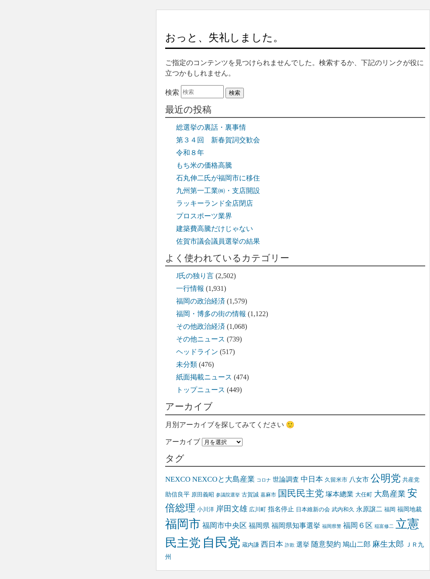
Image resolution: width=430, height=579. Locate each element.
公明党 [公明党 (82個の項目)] (386, 478)
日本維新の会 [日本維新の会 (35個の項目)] (313, 510)
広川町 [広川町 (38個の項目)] (257, 509)
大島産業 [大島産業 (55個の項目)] (390, 493)
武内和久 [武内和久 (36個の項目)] (343, 510)
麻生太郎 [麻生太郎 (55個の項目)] (388, 544)
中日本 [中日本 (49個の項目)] (312, 479)
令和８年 (190, 152)
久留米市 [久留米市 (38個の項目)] (336, 479)
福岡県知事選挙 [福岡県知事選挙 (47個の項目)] (295, 525)
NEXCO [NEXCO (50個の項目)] (178, 479)
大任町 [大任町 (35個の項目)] (363, 495)
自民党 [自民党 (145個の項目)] (221, 542)
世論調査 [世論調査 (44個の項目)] (286, 479)
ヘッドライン (197, 351)
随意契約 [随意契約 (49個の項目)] (326, 544)
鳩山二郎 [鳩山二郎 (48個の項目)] (357, 544)
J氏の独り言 (195, 275)
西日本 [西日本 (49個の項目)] (272, 544)
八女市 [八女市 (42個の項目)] (359, 479)
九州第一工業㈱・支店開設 (218, 190)
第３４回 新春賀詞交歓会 (218, 140)
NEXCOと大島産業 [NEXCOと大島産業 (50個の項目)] (223, 479)
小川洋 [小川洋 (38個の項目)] (205, 509)
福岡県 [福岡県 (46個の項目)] (259, 525)
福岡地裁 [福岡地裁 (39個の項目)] (409, 509)
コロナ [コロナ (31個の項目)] (264, 479)
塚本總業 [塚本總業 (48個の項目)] (340, 494)
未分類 (186, 364)
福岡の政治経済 (200, 301)
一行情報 (190, 288)
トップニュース (200, 389)
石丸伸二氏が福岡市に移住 (218, 178)
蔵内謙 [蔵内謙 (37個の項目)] (250, 544)
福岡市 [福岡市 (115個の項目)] (183, 524)
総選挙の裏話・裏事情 (211, 127)
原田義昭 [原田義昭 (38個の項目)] (202, 494)
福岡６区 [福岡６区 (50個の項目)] (358, 525)
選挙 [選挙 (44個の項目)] (302, 544)
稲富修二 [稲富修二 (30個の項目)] (384, 526)
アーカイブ (182, 441)
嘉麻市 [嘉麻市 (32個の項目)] (268, 494)
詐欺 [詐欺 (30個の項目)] (290, 545)
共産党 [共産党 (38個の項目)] (411, 479)
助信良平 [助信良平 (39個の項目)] (177, 494)
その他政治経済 (200, 326)
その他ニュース (200, 339)
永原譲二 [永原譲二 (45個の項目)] (369, 509)
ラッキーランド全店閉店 (214, 203)
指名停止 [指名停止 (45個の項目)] (281, 509)
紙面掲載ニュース (204, 377)
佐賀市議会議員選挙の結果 (218, 241)
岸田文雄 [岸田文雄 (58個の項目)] (231, 508)
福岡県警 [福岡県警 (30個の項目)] (331, 526)
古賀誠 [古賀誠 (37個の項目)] (250, 494)
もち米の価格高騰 (204, 165)
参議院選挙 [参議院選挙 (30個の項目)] (228, 495)
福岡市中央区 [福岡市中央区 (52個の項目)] (224, 525)
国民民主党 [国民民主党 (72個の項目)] (301, 493)
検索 (172, 92)
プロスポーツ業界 (204, 216)
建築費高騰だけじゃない (214, 228)
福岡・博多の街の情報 (211, 313)
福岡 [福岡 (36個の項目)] (389, 510)
